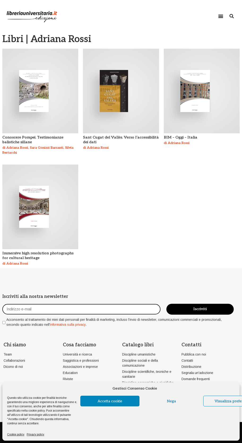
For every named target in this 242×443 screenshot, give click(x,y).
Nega (171, 401)
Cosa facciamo (79, 345)
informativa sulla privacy (68, 324)
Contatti (191, 345)
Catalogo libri (138, 345)
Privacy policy (35, 434)
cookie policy (36, 410)
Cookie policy (15, 434)
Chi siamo (15, 345)
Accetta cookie (110, 401)
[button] (221, 16)
